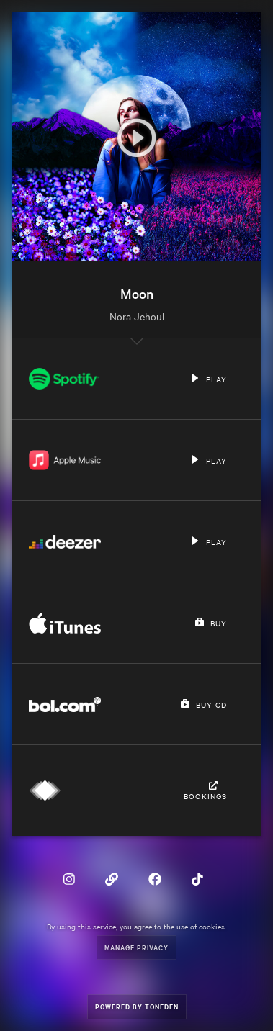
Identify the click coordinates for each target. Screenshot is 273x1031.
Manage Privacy (136, 947)
